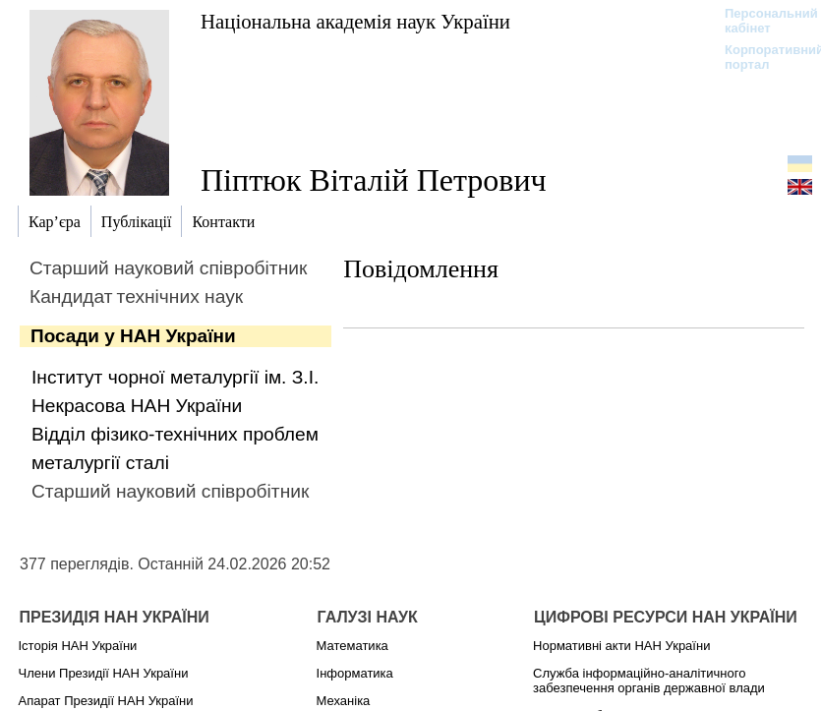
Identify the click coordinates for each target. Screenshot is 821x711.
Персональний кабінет (761, 20)
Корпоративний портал (761, 57)
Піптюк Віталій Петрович (374, 180)
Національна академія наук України (355, 21)
